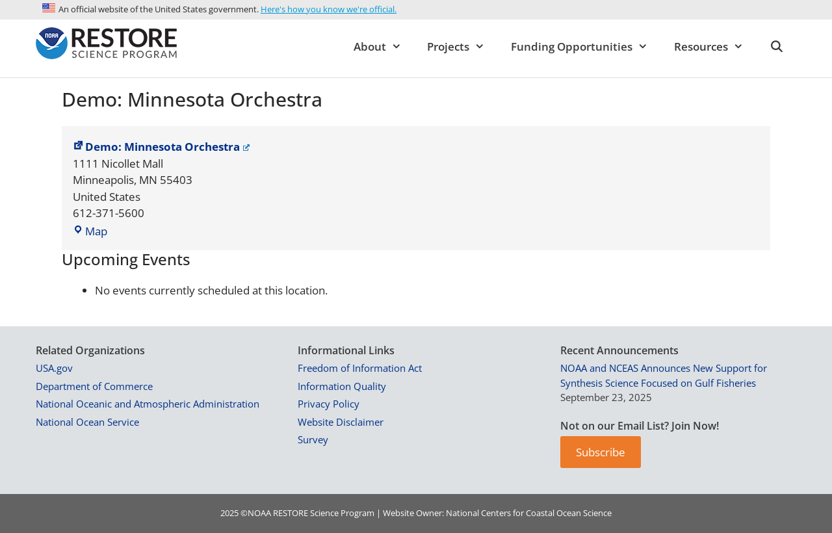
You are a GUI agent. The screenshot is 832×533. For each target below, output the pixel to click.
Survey (313, 439)
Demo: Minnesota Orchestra (161, 146)
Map (90, 231)
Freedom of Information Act (360, 367)
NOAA (259, 513)
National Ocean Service (87, 421)
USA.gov (54, 367)
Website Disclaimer (341, 421)
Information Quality (342, 386)
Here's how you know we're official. (328, 9)
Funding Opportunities (586, 46)
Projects (462, 46)
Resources (715, 46)
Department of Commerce (94, 386)
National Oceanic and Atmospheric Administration (147, 403)
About (384, 46)
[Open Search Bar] (776, 46)
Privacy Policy (328, 403)
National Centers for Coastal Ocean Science (529, 513)
